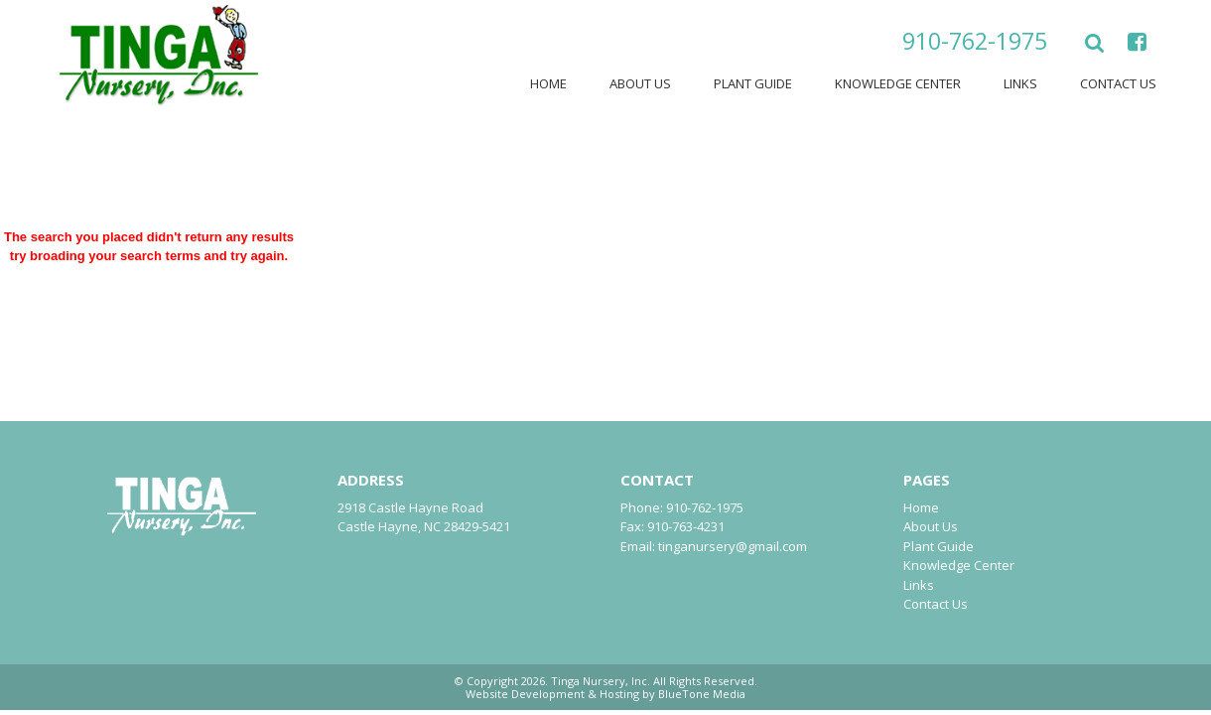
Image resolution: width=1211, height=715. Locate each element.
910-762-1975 (974, 41)
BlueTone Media (701, 693)
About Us (640, 83)
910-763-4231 (686, 526)
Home (548, 83)
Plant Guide (753, 83)
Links (1020, 83)
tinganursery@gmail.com (732, 546)
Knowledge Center (898, 83)
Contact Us (1118, 83)
